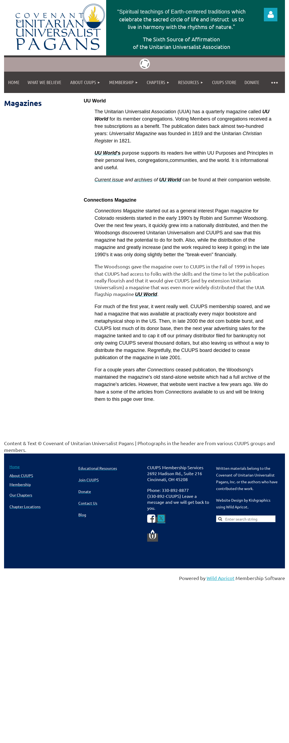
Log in (270, 14)
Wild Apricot (220, 578)
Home (14, 466)
